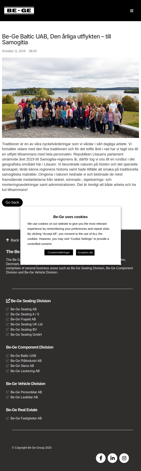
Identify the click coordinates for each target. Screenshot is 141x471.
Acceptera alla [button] (85, 252)
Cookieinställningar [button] (59, 252)
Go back (12, 202)
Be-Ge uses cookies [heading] (70, 217)
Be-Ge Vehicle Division (25, 383)
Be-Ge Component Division (29, 347)
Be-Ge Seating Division (28, 301)
